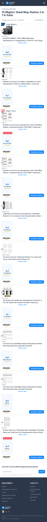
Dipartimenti (33, 497)
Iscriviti (42, 471)
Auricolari (4, 501)
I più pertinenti (40, 20)
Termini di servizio (35, 494)
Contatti (32, 486)
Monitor (4, 486)
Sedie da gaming (7, 498)
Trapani (4, 492)
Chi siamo (33, 500)
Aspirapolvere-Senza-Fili (9, 489)
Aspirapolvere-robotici (9, 495)
